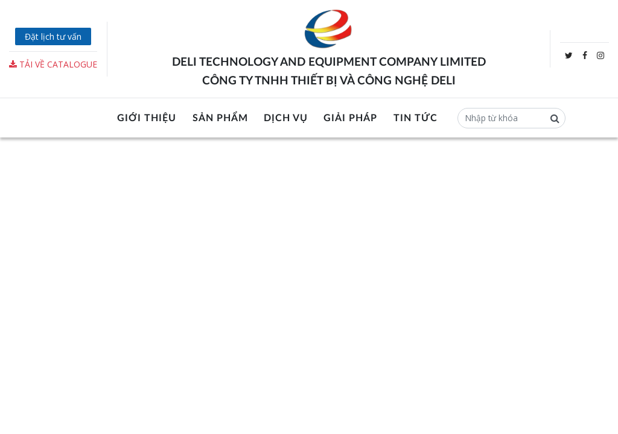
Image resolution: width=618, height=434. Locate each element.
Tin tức (415, 118)
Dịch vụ (286, 118)
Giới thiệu (146, 118)
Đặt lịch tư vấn (53, 36)
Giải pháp (350, 118)
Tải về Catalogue (53, 64)
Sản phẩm (220, 118)
